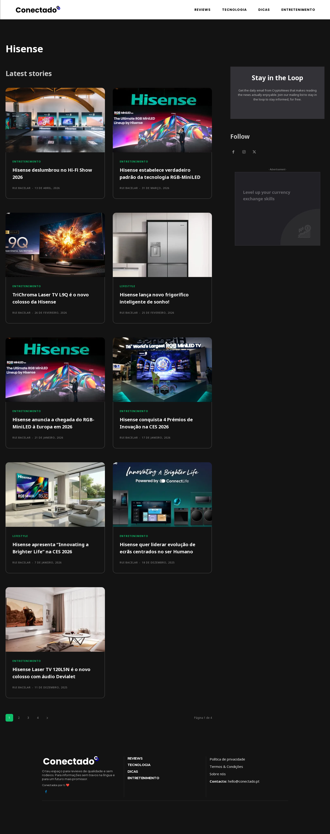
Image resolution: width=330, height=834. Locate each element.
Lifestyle (127, 293)
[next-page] (47, 724)
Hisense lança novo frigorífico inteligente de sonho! (158, 305)
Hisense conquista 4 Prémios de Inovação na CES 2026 (160, 430)
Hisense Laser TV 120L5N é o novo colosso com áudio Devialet (53, 679)
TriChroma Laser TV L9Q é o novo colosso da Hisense (54, 305)
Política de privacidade (227, 765)
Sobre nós (218, 780)
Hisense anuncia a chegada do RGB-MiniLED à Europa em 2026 (52, 430)
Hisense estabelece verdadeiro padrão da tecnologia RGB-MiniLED (159, 176)
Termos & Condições (226, 773)
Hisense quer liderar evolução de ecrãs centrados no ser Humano (162, 555)
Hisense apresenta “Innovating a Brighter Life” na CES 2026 (54, 555)
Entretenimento (26, 161)
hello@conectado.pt (243, 788)
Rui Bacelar (21, 187)
